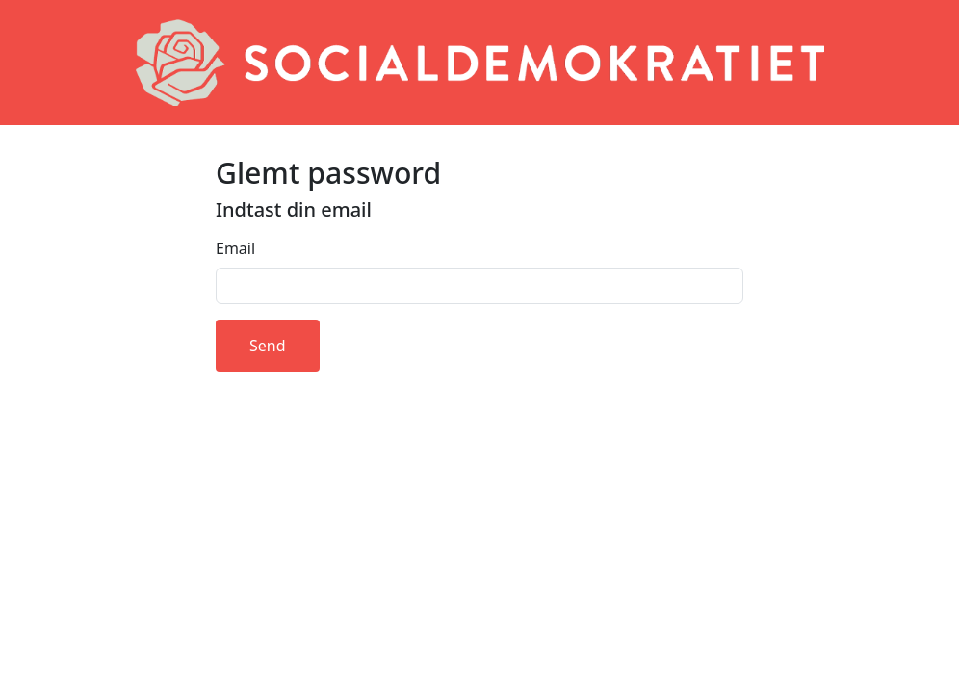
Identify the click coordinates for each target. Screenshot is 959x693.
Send (267, 345)
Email (235, 248)
